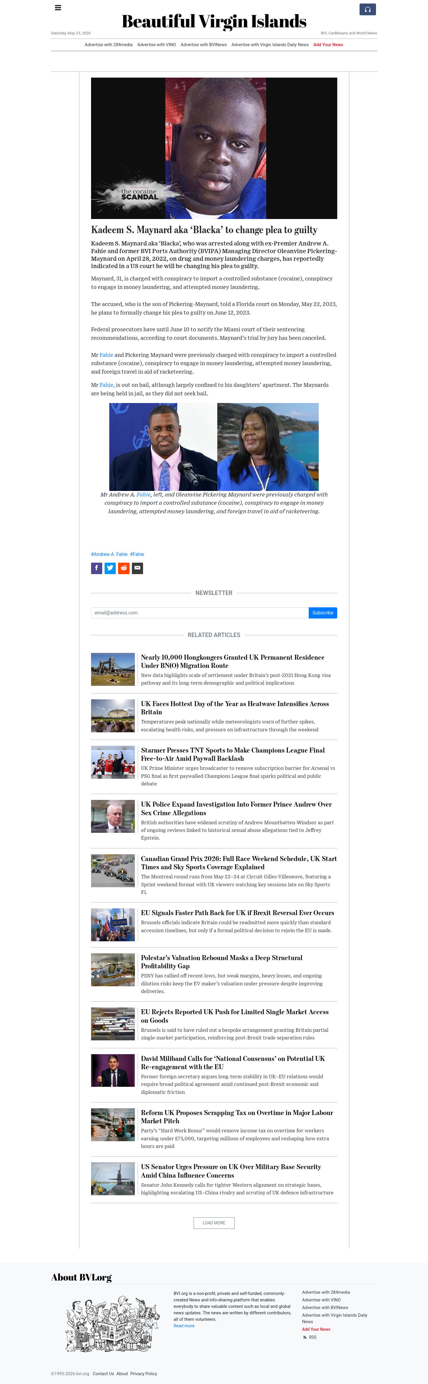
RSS (309, 1337)
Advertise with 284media (109, 44)
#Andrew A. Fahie (109, 554)
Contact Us (103, 1373)
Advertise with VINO (156, 44)
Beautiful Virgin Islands (214, 20)
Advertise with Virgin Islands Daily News (270, 44)
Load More (214, 1223)
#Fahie (137, 554)
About (122, 1373)
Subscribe (323, 613)
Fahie (106, 355)
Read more (184, 1325)
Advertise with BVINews (204, 44)
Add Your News (328, 44)
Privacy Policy (143, 1373)
